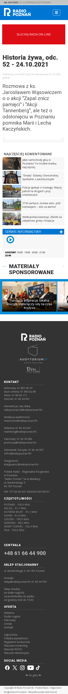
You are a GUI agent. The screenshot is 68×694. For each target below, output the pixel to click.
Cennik (8, 623)
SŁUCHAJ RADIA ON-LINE (34, 34)
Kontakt (8, 627)
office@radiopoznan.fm (18, 453)
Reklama (9, 613)
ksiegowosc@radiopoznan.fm (21, 464)
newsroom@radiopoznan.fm (21, 420)
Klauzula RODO (13, 649)
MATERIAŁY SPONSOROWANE (31, 269)
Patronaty (10, 620)
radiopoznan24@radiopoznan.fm (23, 409)
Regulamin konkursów (17, 642)
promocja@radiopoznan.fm (20, 442)
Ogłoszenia (10, 634)
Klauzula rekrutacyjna (16, 653)
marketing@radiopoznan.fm (20, 431)
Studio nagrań (12, 616)
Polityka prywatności (16, 638)
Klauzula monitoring (15, 645)
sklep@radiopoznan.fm (17, 581)
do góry (33, 675)
